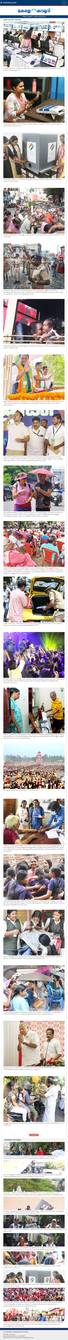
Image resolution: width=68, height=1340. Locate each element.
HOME (5, 19)
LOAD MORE (33, 1135)
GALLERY (11, 19)
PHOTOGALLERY (9, 3)
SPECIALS (18, 19)
